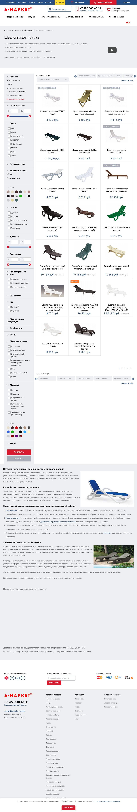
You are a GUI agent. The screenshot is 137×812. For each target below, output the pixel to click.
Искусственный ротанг (17, 355)
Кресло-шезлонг (14, 80)
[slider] (8, 116)
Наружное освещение (55, 790)
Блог (77, 719)
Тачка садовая (52, 763)
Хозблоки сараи (116, 17)
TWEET (14, 156)
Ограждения (51, 727)
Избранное (77, 2)
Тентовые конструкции (55, 786)
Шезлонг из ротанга (15, 88)
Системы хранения (74, 17)
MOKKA (14, 148)
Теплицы (49, 731)
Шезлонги (28, 30)
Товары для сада (53, 759)
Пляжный (15, 307)
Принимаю (68, 808)
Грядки (31, 17)
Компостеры (51, 739)
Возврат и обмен (111, 707)
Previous (75, 76)
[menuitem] (14, 17)
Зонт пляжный (102, 378)
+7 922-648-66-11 (90, 8)
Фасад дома (51, 743)
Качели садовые (52, 751)
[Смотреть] (112, 50)
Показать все (127, 81)
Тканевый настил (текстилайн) (18, 413)
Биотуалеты (51, 755)
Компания (79, 695)
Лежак (9, 84)
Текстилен (15, 228)
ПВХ (13, 369)
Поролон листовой (19, 224)
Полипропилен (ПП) (19, 220)
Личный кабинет (103, 2)
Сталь (13, 377)
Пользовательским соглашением (106, 801)
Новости (78, 703)
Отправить (54, 683)
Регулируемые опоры (50, 17)
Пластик (14, 216)
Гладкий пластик (18, 350)
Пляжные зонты (52, 771)
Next (135, 76)
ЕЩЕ (128, 23)
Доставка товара (111, 703)
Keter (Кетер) (16, 144)
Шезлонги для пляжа (15, 99)
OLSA (13, 152)
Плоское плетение (18, 287)
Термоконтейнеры (53, 782)
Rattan (13, 132)
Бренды (32, 2)
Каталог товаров (53, 695)
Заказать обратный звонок (91, 11)
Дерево (14, 213)
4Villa (13, 128)
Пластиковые (11, 511)
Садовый (15, 311)
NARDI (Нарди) (17, 136)
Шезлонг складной (14, 95)
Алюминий (15, 346)
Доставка (22, 2)
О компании (11, 2)
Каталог (17, 30)
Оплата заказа (110, 699)
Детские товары (52, 794)
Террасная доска (15, 17)
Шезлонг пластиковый (16, 92)
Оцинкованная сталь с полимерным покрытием (20, 362)
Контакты (49, 2)
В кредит (60, 2)
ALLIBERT (15, 140)
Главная (7, 30)
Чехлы (48, 723)
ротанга (107, 533)
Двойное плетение (18, 279)
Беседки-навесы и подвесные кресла (58, 776)
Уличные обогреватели (55, 767)
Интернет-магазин (112, 695)
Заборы (49, 735)
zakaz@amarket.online (14, 711)
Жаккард (15, 394)
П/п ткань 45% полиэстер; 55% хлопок (17, 406)
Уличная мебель (96, 17)
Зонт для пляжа (83, 378)
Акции (40, 2)
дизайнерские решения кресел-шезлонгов (58, 522)
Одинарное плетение (19, 283)
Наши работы (80, 715)
